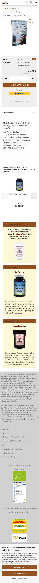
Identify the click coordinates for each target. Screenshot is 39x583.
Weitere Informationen (19, 579)
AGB (3, 445)
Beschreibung (8, 112)
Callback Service (7, 453)
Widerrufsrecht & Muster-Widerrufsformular (16, 441)
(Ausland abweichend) (24, 65)
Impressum (5, 433)
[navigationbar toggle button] (36, 2)
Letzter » (14, 8)
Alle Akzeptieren (19, 567)
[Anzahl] (19, 78)
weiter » (7, 8)
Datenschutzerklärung (12, 563)
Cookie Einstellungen (9, 457)
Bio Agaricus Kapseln (19, 194)
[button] (6, 78)
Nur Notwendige (19, 573)
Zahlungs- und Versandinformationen (14, 437)
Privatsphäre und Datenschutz (12, 449)
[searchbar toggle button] (26, 2)
